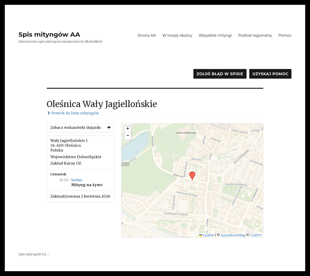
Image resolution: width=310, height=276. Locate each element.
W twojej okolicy (177, 35)
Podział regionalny (255, 35)
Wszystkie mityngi (215, 35)
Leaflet (206, 235)
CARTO (256, 235)
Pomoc (284, 35)
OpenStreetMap (233, 235)
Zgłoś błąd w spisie (220, 74)
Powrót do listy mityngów (73, 113)
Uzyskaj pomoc (270, 74)
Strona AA (146, 35)
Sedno (76, 180)
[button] (190, 172)
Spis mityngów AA (49, 34)
